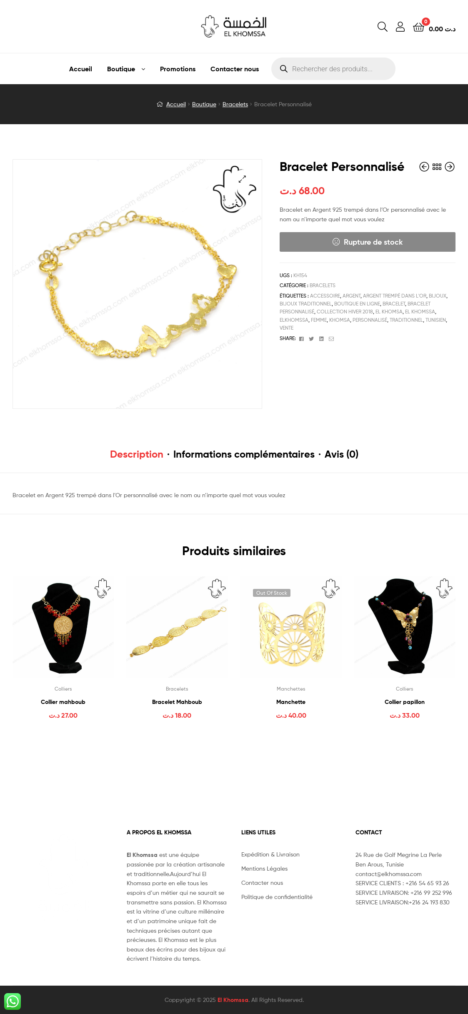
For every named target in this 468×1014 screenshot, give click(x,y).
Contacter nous (234, 69)
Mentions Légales (264, 868)
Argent (351, 296)
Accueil (80, 69)
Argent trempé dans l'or (394, 296)
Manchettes (291, 689)
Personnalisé (370, 320)
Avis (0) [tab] (341, 454)
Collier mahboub (63, 702)
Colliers (63, 689)
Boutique (121, 69)
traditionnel (406, 320)
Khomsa (339, 320)
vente (286, 328)
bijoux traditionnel (306, 303)
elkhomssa (294, 320)
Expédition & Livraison (270, 854)
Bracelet (394, 303)
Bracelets (235, 104)
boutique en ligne (357, 303)
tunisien (435, 320)
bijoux (437, 296)
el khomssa (420, 311)
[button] (242, 179)
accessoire (325, 296)
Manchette (290, 702)
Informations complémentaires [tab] (244, 454)
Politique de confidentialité (277, 896)
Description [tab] (136, 454)
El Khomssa (233, 1000)
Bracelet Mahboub (177, 702)
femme (319, 320)
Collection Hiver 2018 (345, 311)
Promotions (177, 69)
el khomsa (389, 311)
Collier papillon (405, 702)
